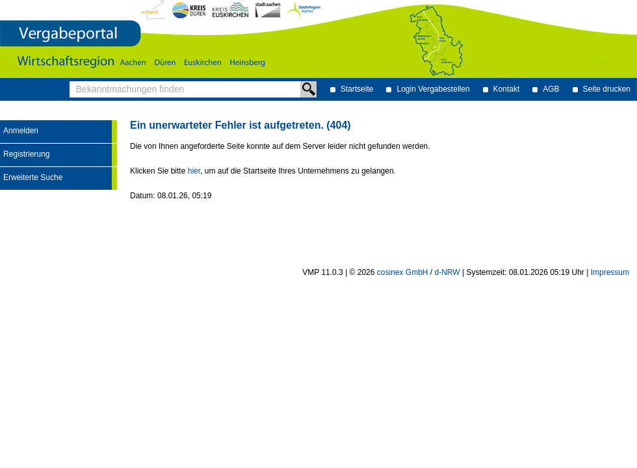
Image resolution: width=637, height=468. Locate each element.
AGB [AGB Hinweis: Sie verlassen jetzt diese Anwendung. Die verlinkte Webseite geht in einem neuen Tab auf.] (551, 89)
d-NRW (447, 272)
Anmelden (20, 130)
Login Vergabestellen (432, 89)
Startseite (357, 89)
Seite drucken (606, 89)
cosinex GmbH (402, 272)
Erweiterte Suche (32, 177)
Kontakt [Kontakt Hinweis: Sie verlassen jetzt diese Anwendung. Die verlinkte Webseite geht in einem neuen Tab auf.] (506, 89)
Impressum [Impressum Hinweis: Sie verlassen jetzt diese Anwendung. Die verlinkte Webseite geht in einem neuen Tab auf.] (610, 272)
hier (194, 171)
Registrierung (26, 154)
